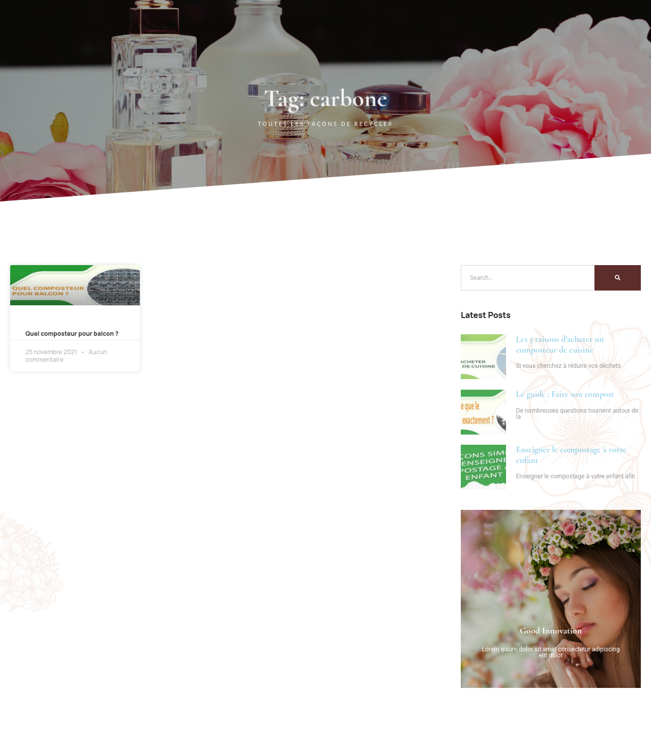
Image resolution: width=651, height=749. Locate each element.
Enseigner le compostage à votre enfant (571, 455)
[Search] (618, 278)
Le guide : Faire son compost (565, 394)
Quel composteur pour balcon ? (72, 333)
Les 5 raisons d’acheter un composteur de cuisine (560, 344)
